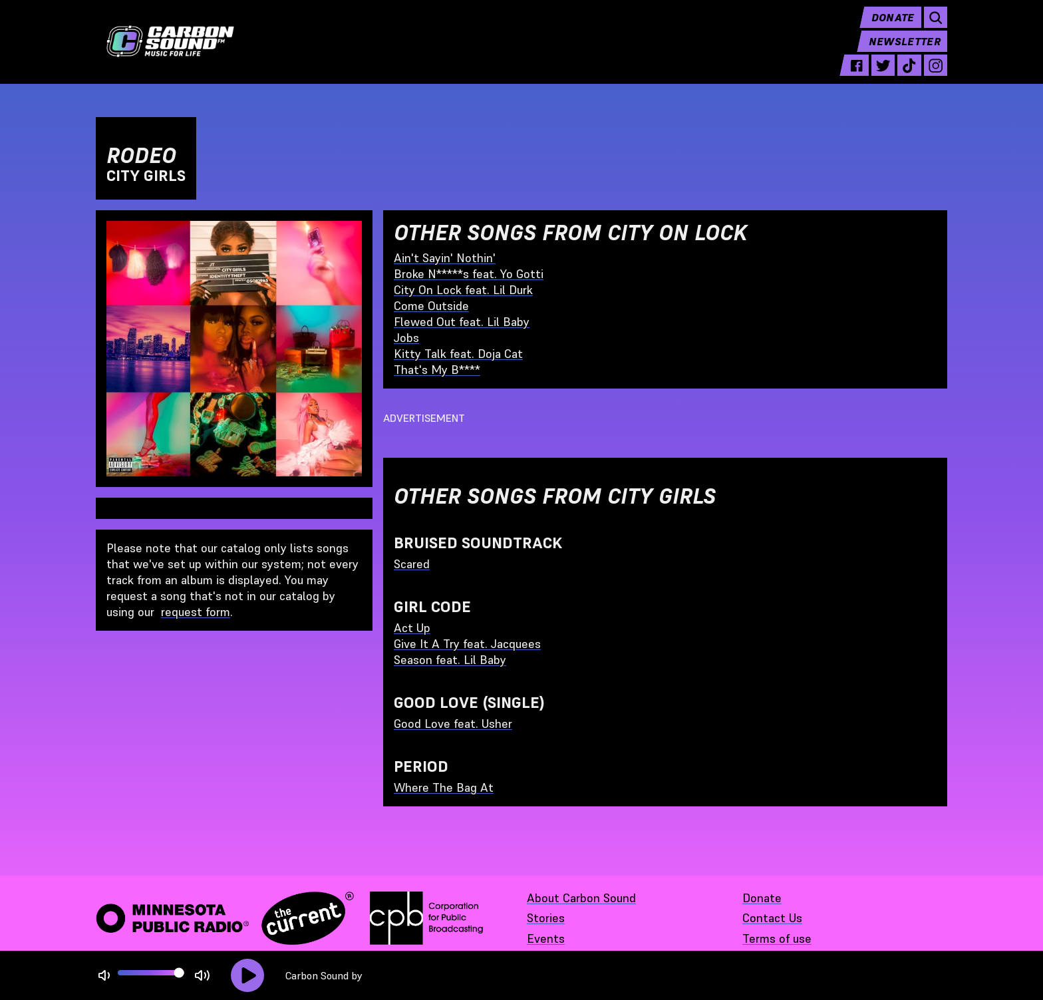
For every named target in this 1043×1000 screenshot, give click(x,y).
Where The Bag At (444, 787)
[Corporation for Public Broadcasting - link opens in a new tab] (426, 918)
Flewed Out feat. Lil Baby (461, 321)
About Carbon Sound (581, 898)
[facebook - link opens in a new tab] (856, 74)
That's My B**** (437, 369)
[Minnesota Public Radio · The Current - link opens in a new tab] (225, 918)
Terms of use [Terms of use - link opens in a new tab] (777, 938)
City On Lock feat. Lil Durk (463, 289)
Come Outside (431, 305)
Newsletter (905, 50)
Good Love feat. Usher (453, 723)
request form (195, 611)
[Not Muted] (104, 975)
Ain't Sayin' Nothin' (445, 257)
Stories (546, 917)
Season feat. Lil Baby (450, 659)
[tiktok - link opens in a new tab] (909, 74)
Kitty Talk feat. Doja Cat (458, 353)
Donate (893, 26)
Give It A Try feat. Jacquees (467, 643)
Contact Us (772, 917)
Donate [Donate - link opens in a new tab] (762, 898)
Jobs (406, 337)
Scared (412, 564)
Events (546, 938)
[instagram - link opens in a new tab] (935, 74)
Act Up (412, 627)
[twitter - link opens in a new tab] (883, 74)
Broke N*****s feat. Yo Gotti (468, 273)
